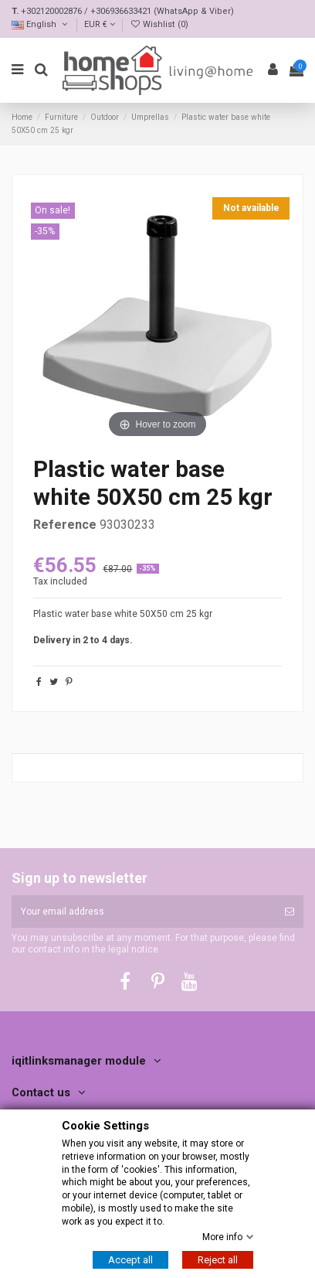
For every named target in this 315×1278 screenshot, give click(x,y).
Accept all (130, 1260)
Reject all (218, 1260)
